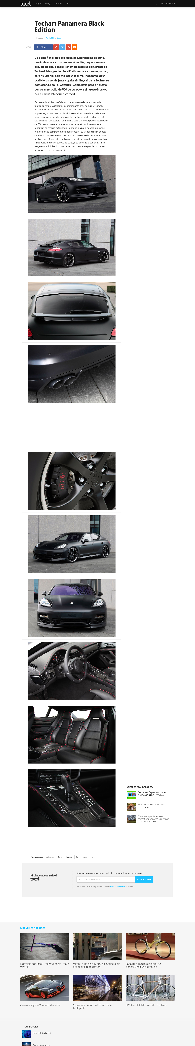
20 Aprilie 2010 (49, 38)
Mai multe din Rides (32, 928)
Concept (58, 3)
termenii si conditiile (117, 887)
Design (48, 3)
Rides (59, 38)
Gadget (38, 3)
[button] (67, 3)
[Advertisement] (71, 427)
